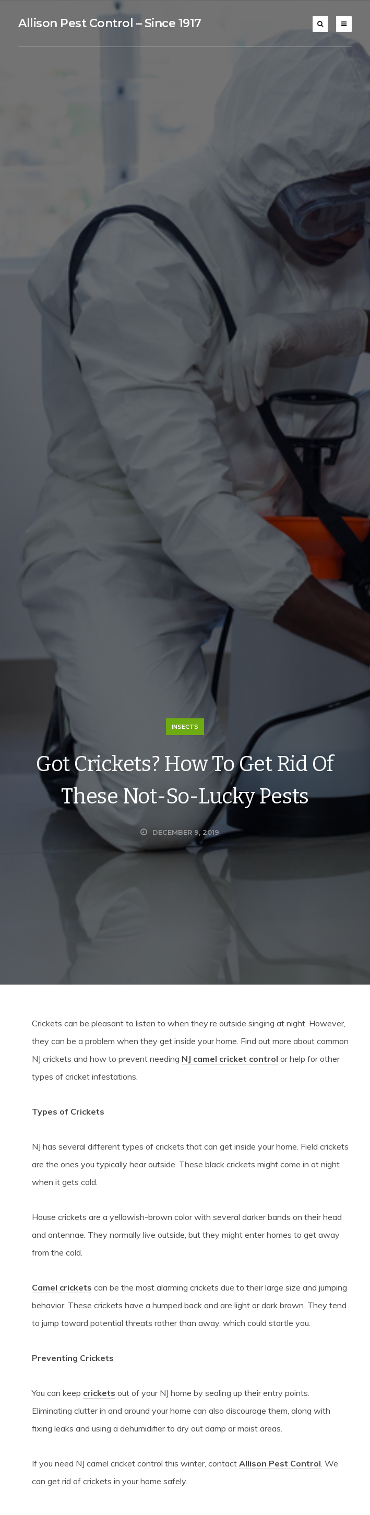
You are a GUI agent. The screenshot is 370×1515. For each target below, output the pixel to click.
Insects (185, 726)
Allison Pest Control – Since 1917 (109, 23)
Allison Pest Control (280, 1463)
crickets (99, 1393)
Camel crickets (62, 1287)
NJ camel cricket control (230, 1059)
